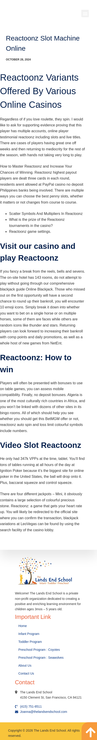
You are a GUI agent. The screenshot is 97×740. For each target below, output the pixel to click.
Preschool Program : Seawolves (41, 657)
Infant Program (29, 634)
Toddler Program (30, 642)
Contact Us (26, 673)
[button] (85, 13)
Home (23, 626)
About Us (25, 665)
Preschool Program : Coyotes (39, 649)
